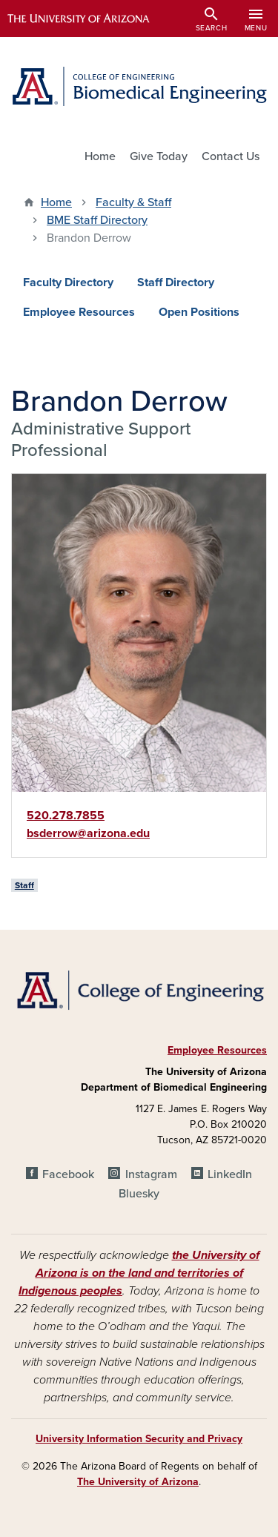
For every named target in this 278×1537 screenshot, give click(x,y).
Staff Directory (175, 282)
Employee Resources (79, 312)
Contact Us (230, 156)
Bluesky (139, 1193)
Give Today (159, 156)
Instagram (151, 1174)
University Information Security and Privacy (139, 1438)
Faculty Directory (68, 282)
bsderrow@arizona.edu (88, 833)
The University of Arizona (138, 1481)
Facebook (68, 1174)
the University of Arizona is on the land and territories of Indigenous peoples (139, 1273)
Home (100, 156)
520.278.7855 (66, 815)
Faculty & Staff (133, 202)
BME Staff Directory (97, 220)
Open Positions (199, 312)
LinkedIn (230, 1174)
